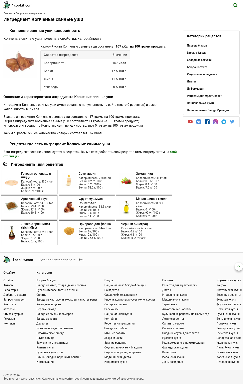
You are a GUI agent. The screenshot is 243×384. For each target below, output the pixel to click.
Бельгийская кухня (229, 318)
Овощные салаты (115, 304)
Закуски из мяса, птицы (52, 342)
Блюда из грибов (115, 328)
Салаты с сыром (173, 323)
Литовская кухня (228, 361)
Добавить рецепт (14, 294)
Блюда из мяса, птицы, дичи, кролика (61, 285)
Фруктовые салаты (229, 304)
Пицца (108, 280)
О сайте (8, 280)
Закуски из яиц (114, 337)
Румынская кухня (228, 314)
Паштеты (168, 280)
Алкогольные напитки (177, 309)
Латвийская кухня (228, 347)
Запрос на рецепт (15, 299)
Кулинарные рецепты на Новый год (185, 314)
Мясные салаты (114, 333)
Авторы (8, 285)
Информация (45, 361)
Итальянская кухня (175, 294)
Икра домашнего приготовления (183, 342)
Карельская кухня (228, 357)
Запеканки (111, 309)
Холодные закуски (48, 304)
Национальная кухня (118, 314)
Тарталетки (169, 304)
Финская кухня (226, 299)
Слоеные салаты (173, 328)
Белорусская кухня (229, 337)
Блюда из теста (46, 318)
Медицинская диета (117, 357)
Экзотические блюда (50, 333)
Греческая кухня (227, 333)
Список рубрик (13, 314)
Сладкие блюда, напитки (120, 294)
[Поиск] (235, 5)
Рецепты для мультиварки (179, 285)
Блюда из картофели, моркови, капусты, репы (66, 299)
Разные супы (45, 347)
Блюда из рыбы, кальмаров (54, 314)
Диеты (166, 290)
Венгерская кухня (228, 328)
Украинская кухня (228, 342)
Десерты (42, 323)
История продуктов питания (54, 328)
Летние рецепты (173, 318)
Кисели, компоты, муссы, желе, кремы (129, 299)
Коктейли (110, 318)
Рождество (111, 290)
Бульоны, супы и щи (49, 352)
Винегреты (169, 352)
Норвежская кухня (229, 280)
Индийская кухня (115, 361)
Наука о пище (45, 337)
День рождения (172, 361)
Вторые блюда (46, 280)
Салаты (41, 294)
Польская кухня (227, 323)
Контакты (9, 323)
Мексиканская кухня (176, 299)
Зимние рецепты (115, 342)
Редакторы (10, 290)
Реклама (9, 318)
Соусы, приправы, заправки (122, 352)
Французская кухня (175, 347)
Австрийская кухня (229, 290)
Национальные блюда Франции (125, 285)
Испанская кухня (173, 357)
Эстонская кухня (228, 352)
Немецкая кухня (227, 309)
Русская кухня (171, 337)
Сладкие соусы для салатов (180, 333)
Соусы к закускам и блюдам (123, 347)
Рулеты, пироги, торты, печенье (57, 290)
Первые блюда (46, 309)
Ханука (221, 285)
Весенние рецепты (229, 294)
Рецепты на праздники (119, 323)
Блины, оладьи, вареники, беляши (58, 357)
